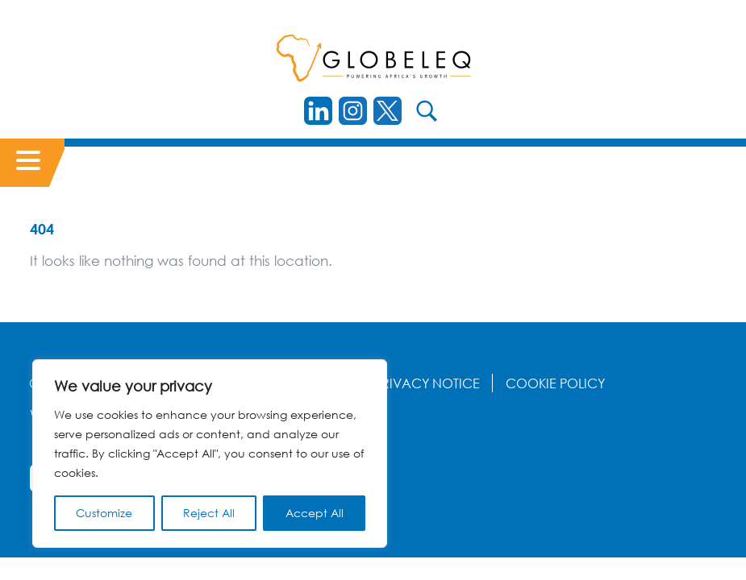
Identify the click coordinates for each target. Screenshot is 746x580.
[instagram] (353, 111)
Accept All (314, 513)
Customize (104, 513)
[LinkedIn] (318, 111)
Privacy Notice (427, 383)
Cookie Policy (555, 383)
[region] (209, 453)
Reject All (209, 513)
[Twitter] (387, 111)
